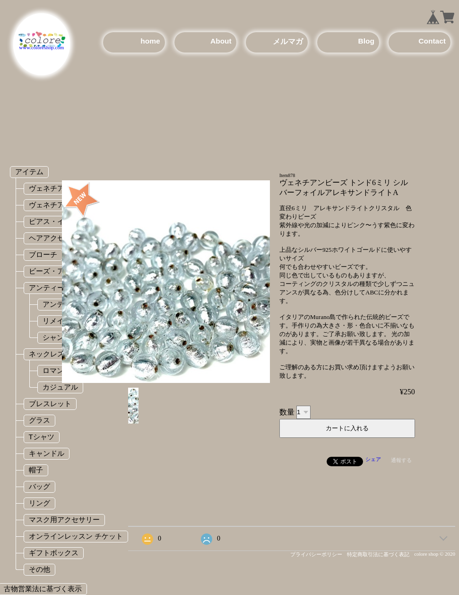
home (150, 41)
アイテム (29, 172)
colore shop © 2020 (434, 554)
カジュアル (60, 387)
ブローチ (43, 254)
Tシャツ (41, 437)
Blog (366, 41)
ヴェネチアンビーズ (61, 205)
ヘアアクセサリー (57, 238)
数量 (286, 412)
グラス (39, 420)
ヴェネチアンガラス (61, 188)
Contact (432, 41)
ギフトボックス (53, 553)
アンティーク (50, 288)
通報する (401, 460)
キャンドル (46, 453)
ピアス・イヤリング (61, 221)
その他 (39, 569)
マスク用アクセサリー (64, 519)
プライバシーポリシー (316, 554)
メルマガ (288, 41)
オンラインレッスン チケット (76, 536)
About (221, 41)
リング (39, 503)
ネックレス (46, 354)
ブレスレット (50, 404)
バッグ (39, 486)
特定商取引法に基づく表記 (378, 554)
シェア (373, 459)
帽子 (36, 470)
